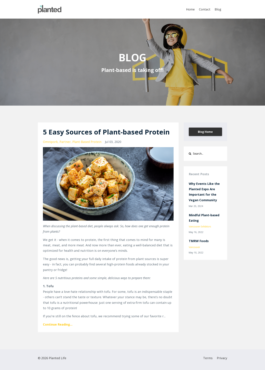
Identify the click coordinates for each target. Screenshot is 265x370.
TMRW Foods (199, 241)
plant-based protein (86, 142)
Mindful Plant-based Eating (204, 218)
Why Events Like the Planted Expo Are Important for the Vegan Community (204, 192)
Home (190, 9)
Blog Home (205, 132)
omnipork (50, 142)
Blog (218, 9)
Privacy (222, 358)
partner (65, 142)
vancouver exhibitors (200, 226)
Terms (208, 358)
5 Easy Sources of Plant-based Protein (106, 132)
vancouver (194, 247)
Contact (204, 9)
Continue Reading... (58, 324)
